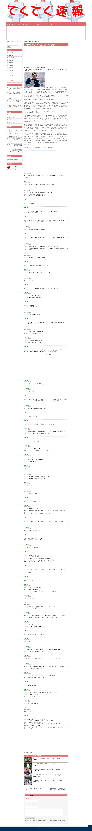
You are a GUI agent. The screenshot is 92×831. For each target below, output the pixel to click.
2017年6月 (11, 67)
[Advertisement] (46, 57)
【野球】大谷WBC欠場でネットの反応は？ (33, 789)
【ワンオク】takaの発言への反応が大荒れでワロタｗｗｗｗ (15, 129)
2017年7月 (11, 65)
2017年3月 (11, 75)
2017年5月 (11, 70)
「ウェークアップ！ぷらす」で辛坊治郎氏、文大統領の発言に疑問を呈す (15, 97)
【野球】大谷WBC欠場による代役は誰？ (40, 45)
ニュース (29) (11, 122)
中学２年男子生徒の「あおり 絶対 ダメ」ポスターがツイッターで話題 (15, 106)
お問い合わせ (39, 24)
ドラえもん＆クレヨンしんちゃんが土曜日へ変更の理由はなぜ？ (15, 88)
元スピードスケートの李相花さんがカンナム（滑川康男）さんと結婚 (15, 101)
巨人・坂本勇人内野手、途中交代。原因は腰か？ (44, 763)
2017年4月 (11, 72)
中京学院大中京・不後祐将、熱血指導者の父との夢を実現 (46, 769)
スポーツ (25, 24)
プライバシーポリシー (48, 24)
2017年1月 (11, 80)
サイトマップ (31, 24)
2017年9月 (11, 60)
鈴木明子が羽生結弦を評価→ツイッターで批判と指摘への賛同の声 (15, 150)
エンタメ (14, 24)
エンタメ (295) (12, 117)
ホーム (8, 24)
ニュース (19, 24)
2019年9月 (11, 52)
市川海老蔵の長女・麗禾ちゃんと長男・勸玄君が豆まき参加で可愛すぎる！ (57, 789)
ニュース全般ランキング (12, 169)
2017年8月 (11, 62)
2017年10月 (11, 57)
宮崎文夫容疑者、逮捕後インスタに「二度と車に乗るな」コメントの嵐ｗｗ (15, 140)
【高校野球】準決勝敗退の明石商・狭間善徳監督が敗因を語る (47, 775)
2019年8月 (11, 55)
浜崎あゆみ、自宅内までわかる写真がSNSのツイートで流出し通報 (15, 135)
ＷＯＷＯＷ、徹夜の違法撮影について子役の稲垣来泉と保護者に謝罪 (15, 146)
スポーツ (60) (11, 119)
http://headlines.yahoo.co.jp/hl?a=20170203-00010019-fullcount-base (42, 150)
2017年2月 (11, 77)
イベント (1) (11, 114)
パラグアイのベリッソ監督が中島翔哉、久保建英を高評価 (15, 93)
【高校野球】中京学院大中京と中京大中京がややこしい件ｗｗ (47, 780)
